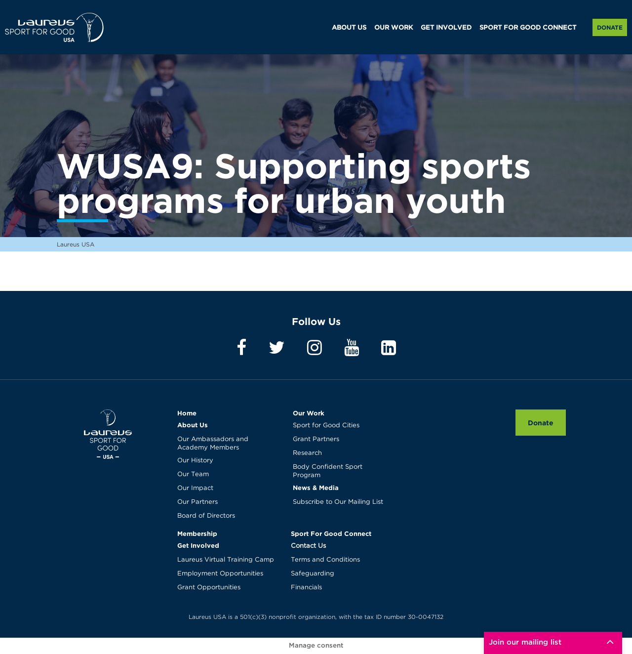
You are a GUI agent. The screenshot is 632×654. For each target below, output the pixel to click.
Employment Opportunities (220, 573)
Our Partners (197, 502)
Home (187, 412)
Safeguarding (312, 573)
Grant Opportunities (208, 587)
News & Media (316, 487)
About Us (192, 424)
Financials (306, 587)
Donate (610, 27)
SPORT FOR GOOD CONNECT (527, 28)
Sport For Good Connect (331, 533)
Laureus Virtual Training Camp (225, 560)
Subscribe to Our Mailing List (338, 502)
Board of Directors (206, 516)
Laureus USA (54, 27)
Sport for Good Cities (326, 425)
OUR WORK (393, 28)
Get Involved (198, 545)
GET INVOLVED (446, 28)
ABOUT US (349, 28)
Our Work (308, 412)
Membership (197, 533)
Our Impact (195, 488)
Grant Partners (316, 439)
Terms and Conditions (325, 560)
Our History (195, 460)
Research (307, 453)
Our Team (193, 474)
